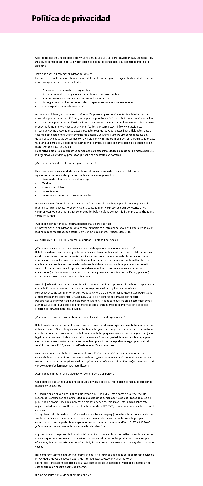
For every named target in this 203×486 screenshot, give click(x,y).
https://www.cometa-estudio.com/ (114, 458)
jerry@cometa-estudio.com (65, 308)
